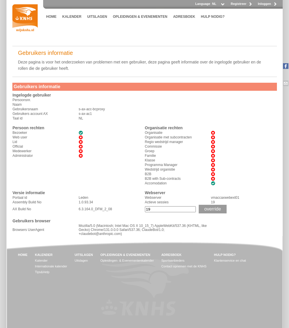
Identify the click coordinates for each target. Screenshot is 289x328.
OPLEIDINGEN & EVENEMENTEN (140, 17)
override (212, 209)
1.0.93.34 (86, 202)
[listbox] (218, 5)
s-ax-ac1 (85, 114)
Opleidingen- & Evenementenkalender (127, 260)
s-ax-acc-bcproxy (92, 109)
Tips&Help (42, 272)
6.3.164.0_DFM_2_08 (95, 209)
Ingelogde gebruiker (32, 95)
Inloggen (264, 3)
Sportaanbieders (173, 260)
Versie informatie (29, 192)
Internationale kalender (51, 266)
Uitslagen (81, 260)
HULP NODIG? (213, 17)
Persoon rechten (28, 128)
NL (81, 118)
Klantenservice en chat (230, 260)
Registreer (238, 3)
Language (202, 3)
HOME (51, 17)
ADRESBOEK (184, 17)
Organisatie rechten (164, 128)
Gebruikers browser (32, 221)
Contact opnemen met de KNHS (183, 266)
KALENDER (72, 17)
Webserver (155, 192)
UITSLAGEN (97, 17)
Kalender (41, 260)
